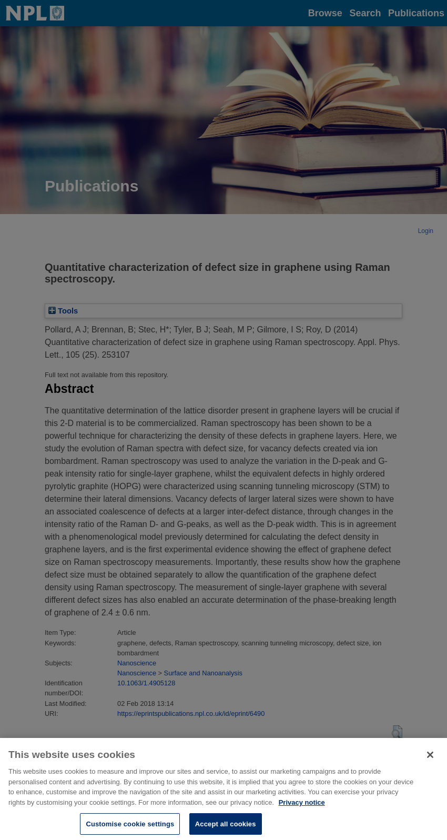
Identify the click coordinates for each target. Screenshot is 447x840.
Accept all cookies (225, 827)
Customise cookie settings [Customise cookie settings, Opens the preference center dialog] (130, 827)
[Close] (430, 757)
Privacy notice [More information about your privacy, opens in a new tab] (302, 805)
